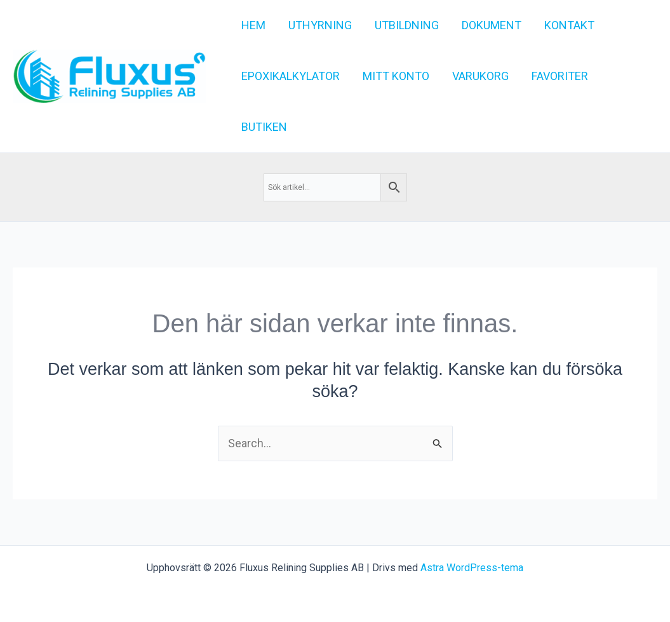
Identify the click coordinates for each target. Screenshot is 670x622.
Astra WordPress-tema (471, 568)
